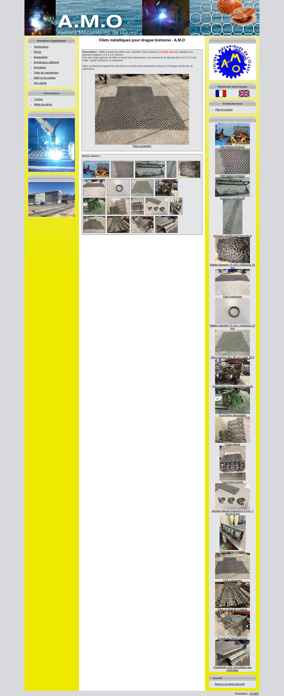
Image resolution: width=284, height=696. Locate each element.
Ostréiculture (41, 46)
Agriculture (40, 67)
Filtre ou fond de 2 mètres (232, 608)
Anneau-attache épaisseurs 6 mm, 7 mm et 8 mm (232, 511)
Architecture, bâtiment (46, 62)
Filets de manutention (46, 72)
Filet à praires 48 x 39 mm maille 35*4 (232, 356)
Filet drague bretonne (232, 145)
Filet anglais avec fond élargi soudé (232, 385)
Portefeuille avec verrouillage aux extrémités (232, 667)
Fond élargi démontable (232, 414)
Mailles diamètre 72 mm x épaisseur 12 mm (232, 326)
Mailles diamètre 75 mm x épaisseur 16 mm (232, 265)
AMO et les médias (44, 77)
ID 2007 (254, 693)
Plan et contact (224, 109)
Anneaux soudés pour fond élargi (232, 234)
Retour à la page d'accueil (230, 684)
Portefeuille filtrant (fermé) (232, 637)
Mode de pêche (43, 104)
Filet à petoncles (232, 295)
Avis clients (40, 82)
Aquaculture (40, 57)
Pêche (37, 51)
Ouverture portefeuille (232, 196)
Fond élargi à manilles (233, 550)
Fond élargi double (233, 480)
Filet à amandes (232, 579)
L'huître (38, 99)
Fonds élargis (232, 443)
